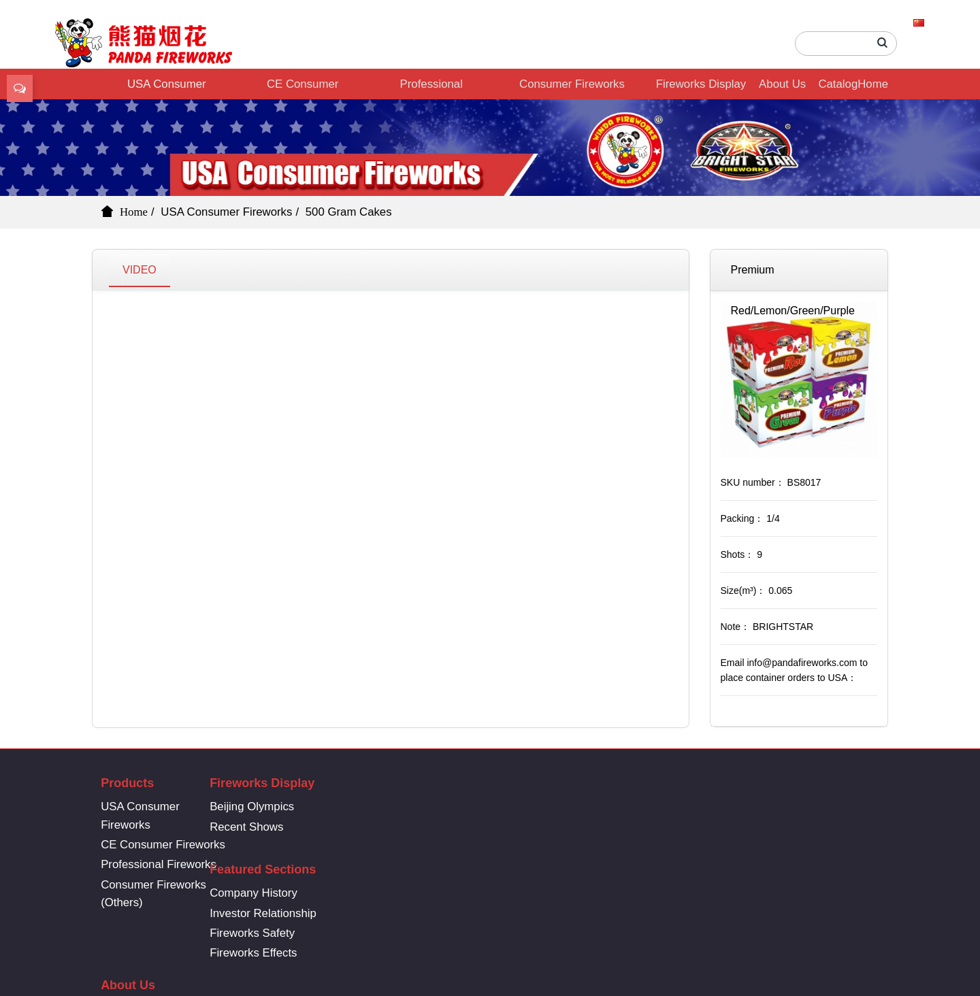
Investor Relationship (451, 826)
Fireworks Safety (440, 846)
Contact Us (574, 826)
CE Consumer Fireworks (302, 88)
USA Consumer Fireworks (166, 88)
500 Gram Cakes (349, 211)
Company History (442, 806)
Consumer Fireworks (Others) (572, 88)
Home (873, 84)
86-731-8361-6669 (786, 790)
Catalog (838, 84)
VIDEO (139, 270)
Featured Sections (451, 783)
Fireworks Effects (441, 866)
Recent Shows (286, 826)
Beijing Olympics (292, 806)
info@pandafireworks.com (786, 812)
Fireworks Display (701, 84)
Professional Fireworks (431, 88)
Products (127, 783)
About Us (782, 84)
